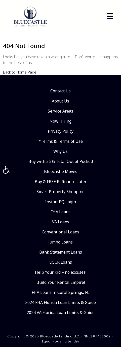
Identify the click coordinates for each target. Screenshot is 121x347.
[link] (6, 169)
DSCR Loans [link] (60, 262)
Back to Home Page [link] (19, 72)
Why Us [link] (60, 151)
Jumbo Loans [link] (60, 242)
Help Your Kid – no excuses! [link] (60, 272)
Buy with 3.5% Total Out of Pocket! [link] (60, 161)
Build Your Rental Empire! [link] (60, 282)
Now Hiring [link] (60, 121)
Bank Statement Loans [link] (60, 252)
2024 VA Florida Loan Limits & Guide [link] (61, 312)
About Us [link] (60, 100)
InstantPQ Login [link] (60, 201)
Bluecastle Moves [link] (60, 171)
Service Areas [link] (60, 111)
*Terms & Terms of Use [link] (60, 141)
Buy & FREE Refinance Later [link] (61, 181)
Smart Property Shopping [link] (60, 191)
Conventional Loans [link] (60, 231)
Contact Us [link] (60, 90)
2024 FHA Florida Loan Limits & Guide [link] (60, 302)
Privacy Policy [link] (60, 131)
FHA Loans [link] (60, 211)
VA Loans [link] (60, 221)
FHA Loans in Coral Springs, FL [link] (60, 292)
